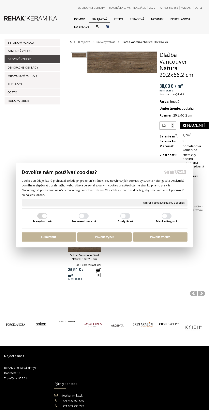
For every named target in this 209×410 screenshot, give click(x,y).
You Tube (168, 378)
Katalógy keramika (123, 384)
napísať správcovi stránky (94, 402)
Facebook (168, 368)
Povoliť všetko (160, 237)
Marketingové (166, 221)
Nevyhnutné (42, 221)
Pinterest (168, 384)
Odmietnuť (48, 237)
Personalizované (83, 221)
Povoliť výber (104, 237)
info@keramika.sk (72, 368)
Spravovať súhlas (165, 402)
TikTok (166, 389)
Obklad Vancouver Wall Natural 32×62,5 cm (85, 257)
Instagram (168, 373)
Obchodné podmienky (126, 368)
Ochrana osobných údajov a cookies (164, 202)
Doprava (117, 373)
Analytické (125, 221)
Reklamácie (119, 378)
